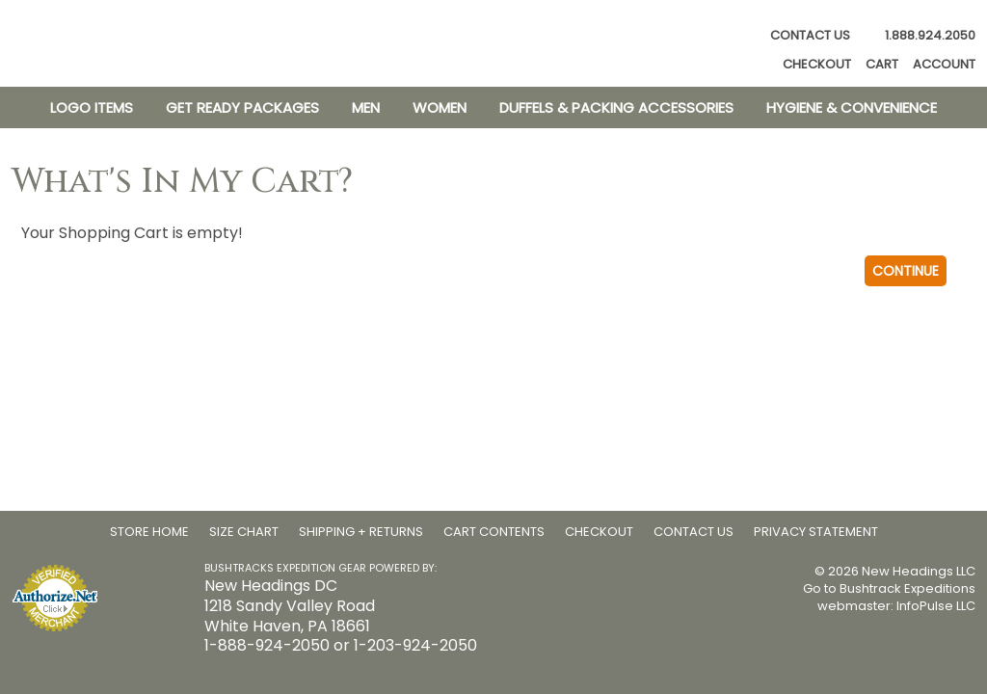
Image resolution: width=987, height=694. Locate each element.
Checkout (817, 64)
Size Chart (244, 531)
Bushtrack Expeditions (907, 588)
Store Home (149, 531)
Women (440, 107)
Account (944, 64)
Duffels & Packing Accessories (616, 107)
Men (366, 107)
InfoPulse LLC (935, 606)
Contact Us (810, 35)
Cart (882, 64)
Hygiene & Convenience (851, 107)
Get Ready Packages (242, 107)
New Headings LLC (918, 571)
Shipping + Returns (361, 531)
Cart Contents (494, 531)
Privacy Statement (816, 531)
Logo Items (91, 107)
